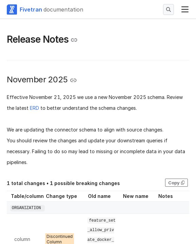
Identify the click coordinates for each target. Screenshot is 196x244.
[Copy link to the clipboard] (74, 40)
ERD (34, 108)
